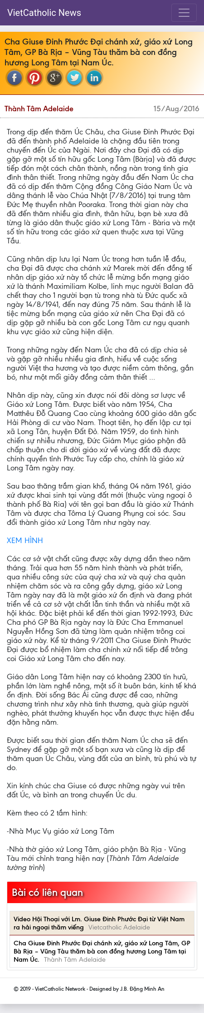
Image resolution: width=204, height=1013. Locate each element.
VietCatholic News (44, 12)
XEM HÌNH (25, 540)
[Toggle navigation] (184, 13)
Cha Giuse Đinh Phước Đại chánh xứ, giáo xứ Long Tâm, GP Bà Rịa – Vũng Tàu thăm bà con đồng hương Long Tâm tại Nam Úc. (102, 951)
